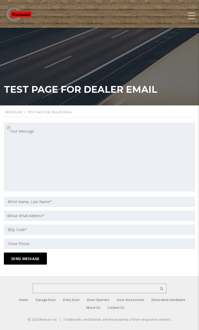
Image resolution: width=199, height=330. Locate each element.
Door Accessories (130, 299)
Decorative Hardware (168, 299)
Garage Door (45, 299)
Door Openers (98, 299)
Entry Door (71, 299)
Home (23, 299)
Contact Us (116, 307)
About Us (93, 307)
